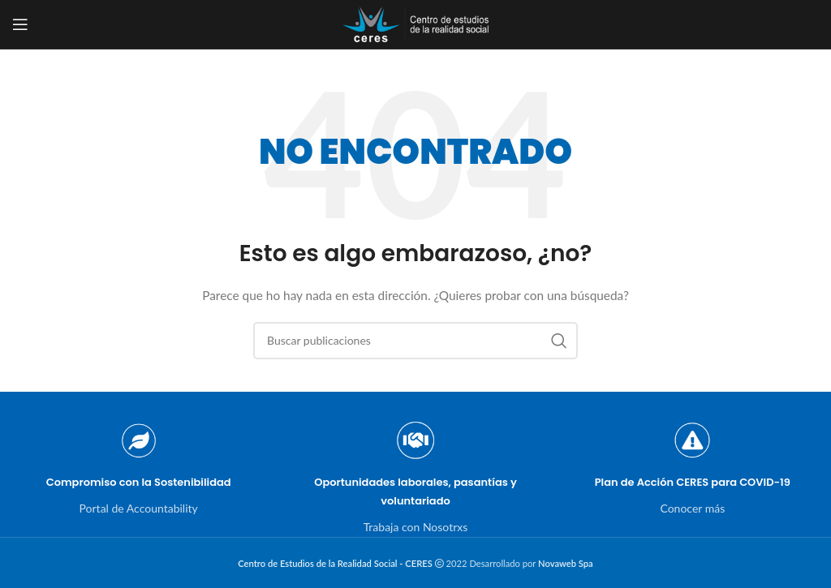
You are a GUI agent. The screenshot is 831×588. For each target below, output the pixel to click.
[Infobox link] (138, 468)
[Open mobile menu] (20, 24)
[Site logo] (415, 23)
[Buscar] (415, 340)
